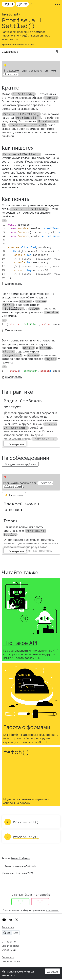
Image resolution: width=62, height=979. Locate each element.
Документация (11, 961)
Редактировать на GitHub (20, 866)
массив (18, 161)
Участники (9, 950)
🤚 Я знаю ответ (14, 495)
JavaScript (10, 14)
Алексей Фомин (21, 504)
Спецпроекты (10, 945)
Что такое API (20, 642)
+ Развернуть (15, 443)
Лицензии (8, 957)
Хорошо (52, 971)
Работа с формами (26, 726)
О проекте (9, 941)
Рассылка (8, 927)
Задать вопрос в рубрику (20, 464)
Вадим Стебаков (22, 401)
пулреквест (52, 910)
